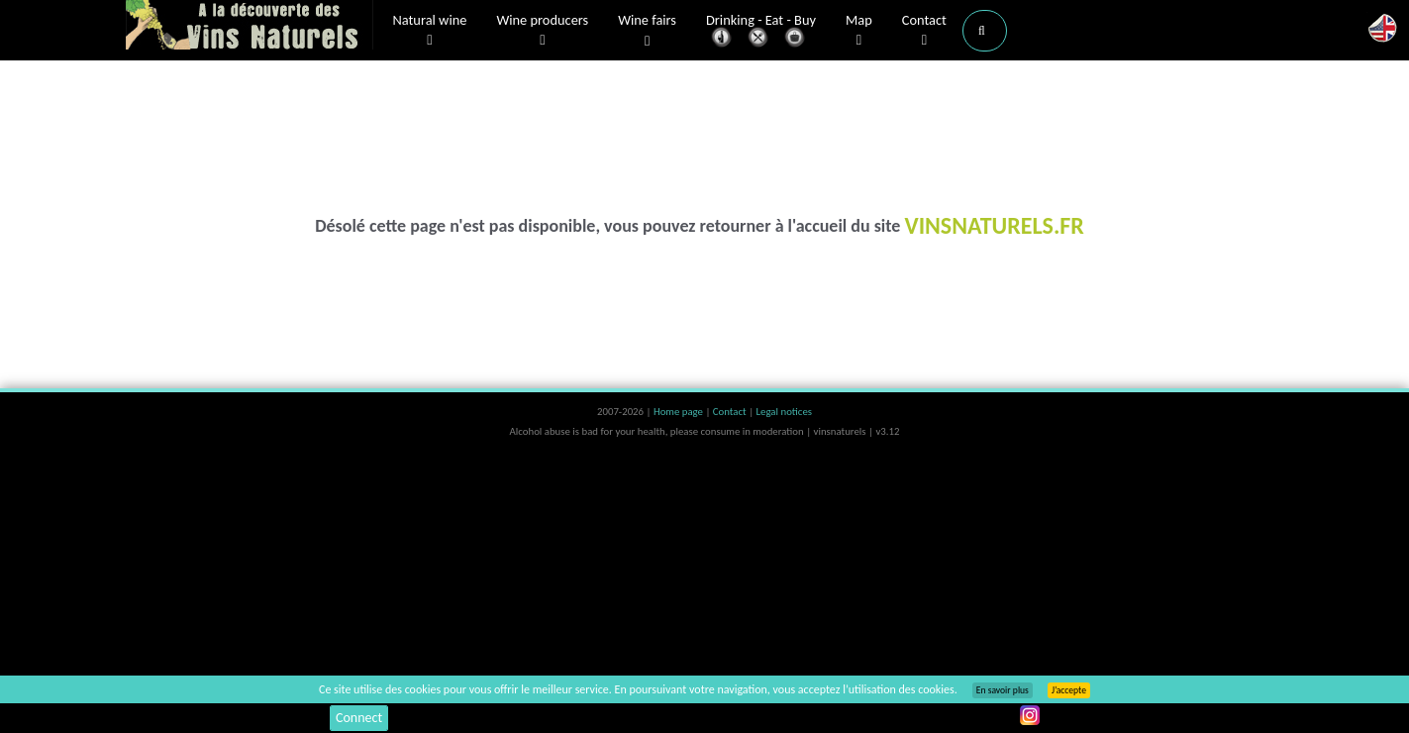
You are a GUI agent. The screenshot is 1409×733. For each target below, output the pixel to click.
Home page (680, 411)
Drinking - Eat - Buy (761, 32)
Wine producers (542, 31)
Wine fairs (647, 31)
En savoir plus (1002, 690)
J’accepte (1069, 690)
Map (859, 31)
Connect (359, 717)
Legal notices (784, 411)
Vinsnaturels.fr (249, 27)
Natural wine (430, 31)
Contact (924, 31)
